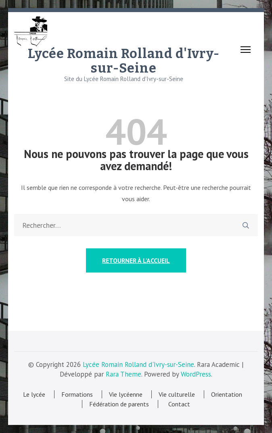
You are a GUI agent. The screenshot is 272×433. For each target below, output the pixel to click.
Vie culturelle (177, 394)
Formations (77, 394)
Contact (177, 404)
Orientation (226, 394)
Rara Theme (123, 374)
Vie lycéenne (125, 394)
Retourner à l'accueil (136, 260)
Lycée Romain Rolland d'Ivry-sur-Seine (124, 61)
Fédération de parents (119, 404)
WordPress (196, 374)
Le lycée (34, 394)
